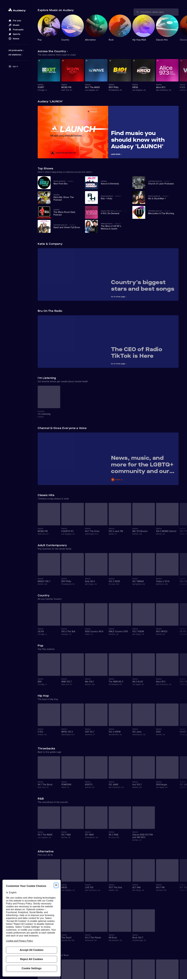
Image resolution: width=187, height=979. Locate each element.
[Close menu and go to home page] (18, 10)
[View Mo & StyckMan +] (162, 197)
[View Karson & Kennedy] (114, 182)
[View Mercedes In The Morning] (162, 212)
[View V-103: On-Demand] (114, 212)
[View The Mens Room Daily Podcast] (67, 212)
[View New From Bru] (67, 182)
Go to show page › (118, 296)
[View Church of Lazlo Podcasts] (162, 182)
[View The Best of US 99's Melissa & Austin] (114, 226)
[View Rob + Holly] (114, 197)
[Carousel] (108, 28)
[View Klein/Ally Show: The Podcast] (67, 197)
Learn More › (116, 154)
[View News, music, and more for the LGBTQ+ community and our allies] (143, 465)
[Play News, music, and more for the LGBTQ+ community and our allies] (143, 479)
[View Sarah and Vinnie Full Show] (67, 226)
